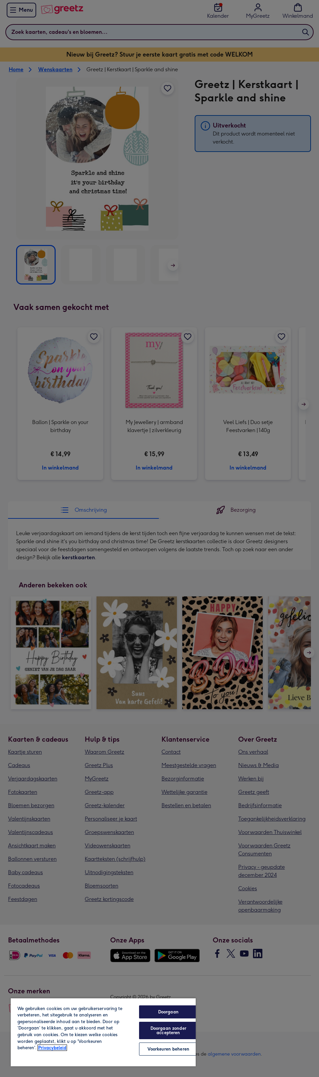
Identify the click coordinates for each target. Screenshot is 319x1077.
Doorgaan (168, 1011)
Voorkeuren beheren (168, 1049)
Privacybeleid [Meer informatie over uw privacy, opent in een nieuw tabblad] (52, 1047)
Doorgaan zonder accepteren (168, 1030)
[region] (103, 1032)
